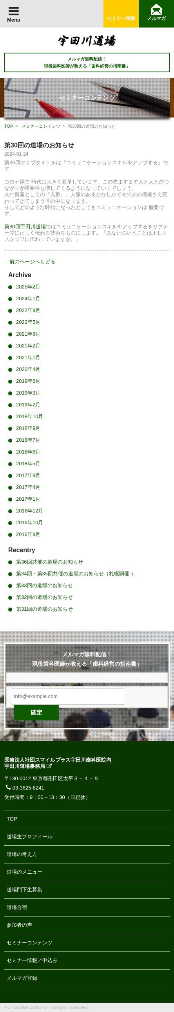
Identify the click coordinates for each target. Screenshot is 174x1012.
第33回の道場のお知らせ (44, 585)
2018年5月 (28, 464)
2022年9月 (28, 310)
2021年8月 (28, 334)
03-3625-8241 (24, 788)
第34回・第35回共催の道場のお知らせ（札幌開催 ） (76, 574)
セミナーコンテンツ (41, 126)
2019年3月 (28, 393)
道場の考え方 (22, 854)
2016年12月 (29, 511)
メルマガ (156, 18)
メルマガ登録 (22, 978)
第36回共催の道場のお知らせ (49, 562)
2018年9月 (28, 428)
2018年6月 (28, 452)
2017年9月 (28, 475)
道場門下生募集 (24, 890)
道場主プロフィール (30, 836)
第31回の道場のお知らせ (44, 609)
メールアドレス (113, 676)
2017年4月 (28, 487)
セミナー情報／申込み (32, 960)
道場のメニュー (24, 872)
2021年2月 (28, 346)
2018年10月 (29, 416)
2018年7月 (28, 440)
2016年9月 (28, 534)
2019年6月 (28, 381)
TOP (8, 126)
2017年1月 (28, 499)
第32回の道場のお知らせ (44, 597)
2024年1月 (28, 298)
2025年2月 (28, 287)
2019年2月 (28, 405)
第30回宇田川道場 (24, 227)
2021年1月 (28, 357)
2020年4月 (28, 369)
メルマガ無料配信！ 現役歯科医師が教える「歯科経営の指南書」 (87, 62)
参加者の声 (19, 925)
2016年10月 (29, 522)
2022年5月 (28, 322)
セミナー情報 (121, 18)
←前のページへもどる (29, 261)
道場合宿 (17, 907)
